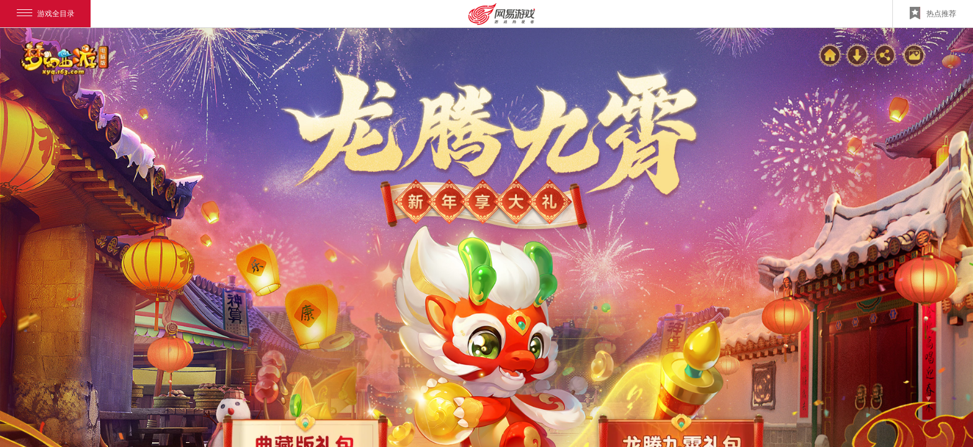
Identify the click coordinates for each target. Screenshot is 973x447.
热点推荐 (933, 13)
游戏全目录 (45, 13)
